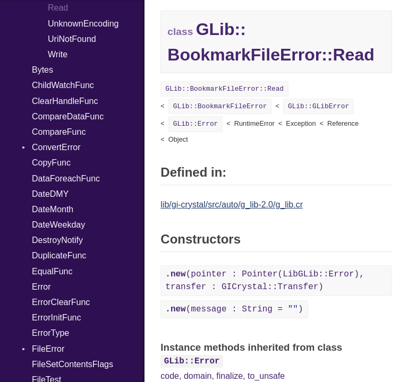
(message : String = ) (234, 309)
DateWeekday (58, 224)
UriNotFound (72, 39)
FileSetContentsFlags (72, 364)
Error (41, 286)
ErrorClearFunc (61, 302)
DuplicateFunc (59, 255)
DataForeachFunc (66, 178)
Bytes (42, 69)
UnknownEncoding (83, 23)
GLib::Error (195, 124)
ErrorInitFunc (56, 317)
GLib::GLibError (318, 106)
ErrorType (50, 332)
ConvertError (56, 147)
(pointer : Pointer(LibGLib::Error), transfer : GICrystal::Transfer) (264, 281)
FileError (48, 348)
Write (57, 54)
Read (58, 7)
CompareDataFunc (68, 116)
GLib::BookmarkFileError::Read (224, 89)
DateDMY (50, 193)
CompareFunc (59, 131)
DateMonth (52, 209)
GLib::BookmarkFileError (220, 106)
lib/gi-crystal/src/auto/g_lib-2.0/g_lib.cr (231, 204)
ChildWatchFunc (63, 85)
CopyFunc (51, 162)
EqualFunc (52, 271)
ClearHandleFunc (65, 101)
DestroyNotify (57, 240)
